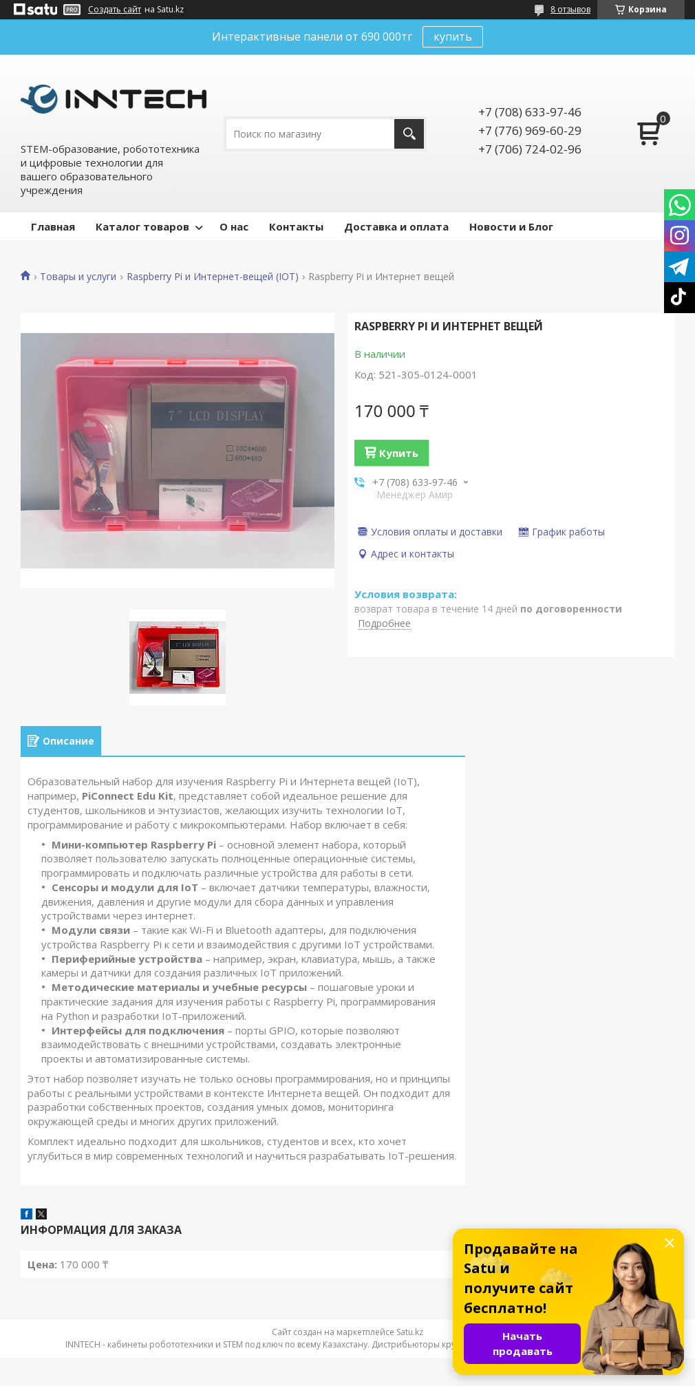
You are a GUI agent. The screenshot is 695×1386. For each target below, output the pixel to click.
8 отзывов (570, 9)
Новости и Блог (511, 226)
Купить (398, 453)
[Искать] (409, 134)
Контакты (296, 226)
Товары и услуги (78, 276)
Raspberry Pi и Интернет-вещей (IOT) (213, 276)
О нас (234, 226)
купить (453, 36)
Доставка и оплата (396, 226)
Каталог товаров (142, 226)
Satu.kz (409, 1332)
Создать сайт (114, 9)
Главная (53, 226)
